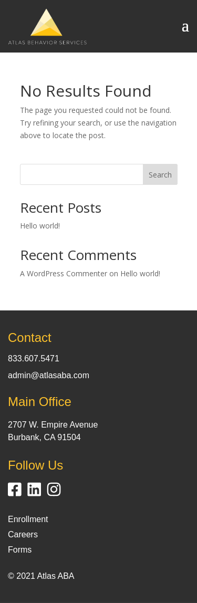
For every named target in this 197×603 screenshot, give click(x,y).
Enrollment (28, 519)
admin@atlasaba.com (48, 375)
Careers (23, 534)
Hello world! (40, 226)
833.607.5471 (33, 358)
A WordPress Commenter (63, 273)
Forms (20, 549)
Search (160, 175)
